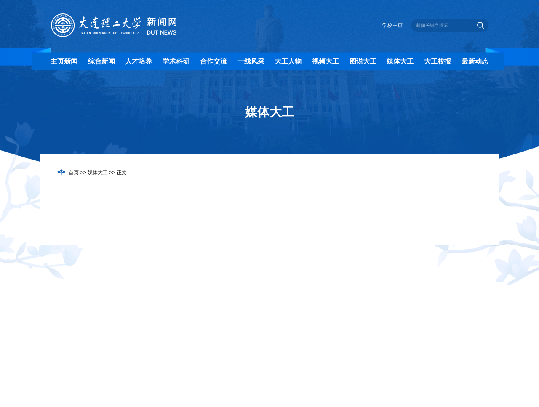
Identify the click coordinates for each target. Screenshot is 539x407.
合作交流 (213, 61)
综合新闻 (101, 61)
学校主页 (392, 25)
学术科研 (176, 61)
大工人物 (288, 61)
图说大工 (363, 61)
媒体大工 (400, 61)
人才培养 (138, 61)
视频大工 (325, 61)
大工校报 (437, 61)
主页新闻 (64, 61)
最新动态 (475, 61)
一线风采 (250, 61)
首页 (74, 173)
